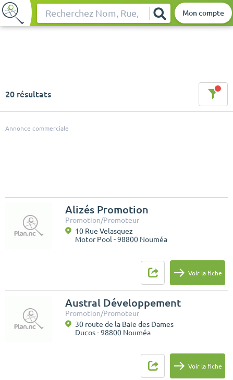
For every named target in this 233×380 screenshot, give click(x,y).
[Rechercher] (159, 13)
